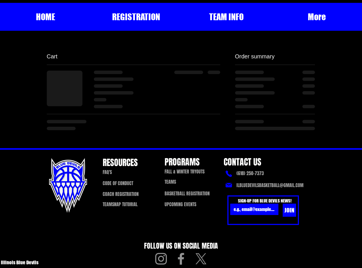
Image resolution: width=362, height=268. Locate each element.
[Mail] (229, 185)
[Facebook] (181, 259)
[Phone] (229, 173)
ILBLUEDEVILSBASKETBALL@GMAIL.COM (270, 185)
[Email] (252, 209)
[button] (121, 194)
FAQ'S (107, 172)
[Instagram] (161, 259)
